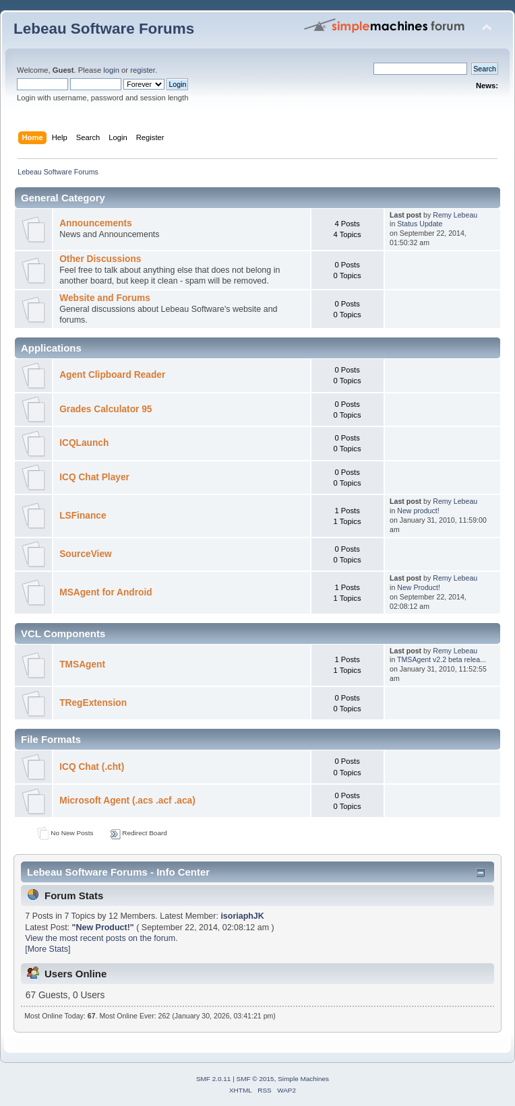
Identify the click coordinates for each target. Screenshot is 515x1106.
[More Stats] (47, 949)
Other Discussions (100, 259)
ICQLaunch (84, 443)
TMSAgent (82, 664)
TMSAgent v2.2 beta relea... (441, 659)
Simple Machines (303, 1078)
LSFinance (82, 516)
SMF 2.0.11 (213, 1078)
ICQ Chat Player (94, 477)
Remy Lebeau (455, 215)
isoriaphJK (242, 916)
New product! (418, 511)
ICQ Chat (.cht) (91, 767)
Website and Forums (104, 298)
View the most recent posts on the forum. (101, 938)
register (142, 70)
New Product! (418, 587)
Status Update (419, 224)
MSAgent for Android (105, 592)
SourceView (85, 554)
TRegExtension (93, 703)
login (111, 70)
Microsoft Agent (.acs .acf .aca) (127, 800)
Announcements (95, 223)
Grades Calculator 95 (105, 409)
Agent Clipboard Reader (112, 375)
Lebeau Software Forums (103, 28)
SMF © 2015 (255, 1078)
